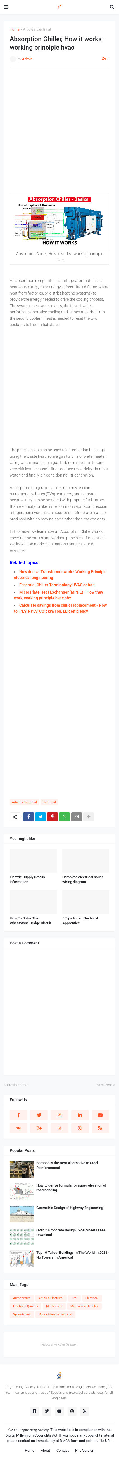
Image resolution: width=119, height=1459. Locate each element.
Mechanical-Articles (84, 1306)
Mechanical (54, 1306)
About (45, 1450)
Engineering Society (34, 1430)
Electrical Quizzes (25, 1306)
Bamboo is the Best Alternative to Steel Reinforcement (67, 1165)
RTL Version (84, 1450)
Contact (62, 1450)
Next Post (104, 1085)
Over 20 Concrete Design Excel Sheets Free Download (70, 1232)
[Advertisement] (59, 133)
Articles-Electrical (37, 29)
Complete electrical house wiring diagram (83, 879)
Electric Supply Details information (27, 879)
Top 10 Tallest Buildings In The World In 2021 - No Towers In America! (72, 1254)
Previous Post (18, 1085)
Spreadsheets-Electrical (55, 1314)
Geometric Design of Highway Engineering (69, 1208)
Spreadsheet (22, 1314)
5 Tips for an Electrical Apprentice (80, 920)
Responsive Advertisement (59, 1344)
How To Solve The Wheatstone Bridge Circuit (30, 920)
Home (15, 29)
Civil (74, 1298)
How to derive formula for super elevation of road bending (71, 1187)
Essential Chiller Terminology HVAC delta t (57, 585)
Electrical (49, 802)
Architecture (21, 1298)
